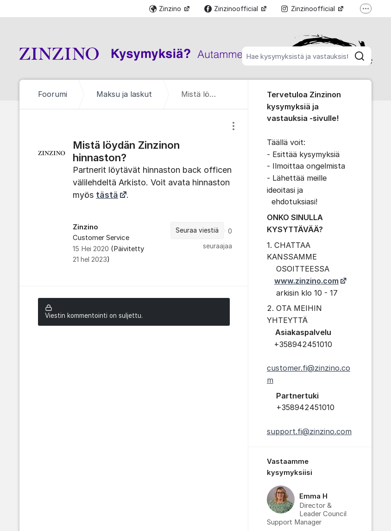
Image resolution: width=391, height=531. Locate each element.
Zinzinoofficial (232, 9)
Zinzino (166, 9)
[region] (133, 197)
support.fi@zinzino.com (309, 431)
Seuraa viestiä (197, 230)
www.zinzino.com (306, 280)
